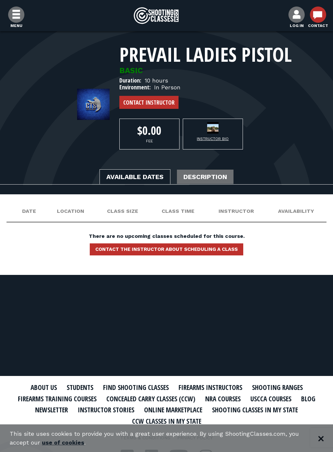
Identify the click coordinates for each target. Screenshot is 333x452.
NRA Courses (224, 398)
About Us (42, 387)
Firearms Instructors (211, 387)
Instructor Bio (213, 138)
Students (79, 387)
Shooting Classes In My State (257, 409)
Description (206, 177)
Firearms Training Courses (56, 398)
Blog (309, 398)
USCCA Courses (272, 398)
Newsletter (49, 409)
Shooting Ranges (278, 387)
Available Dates (135, 177)
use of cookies (63, 442)
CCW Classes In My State (166, 421)
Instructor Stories (105, 409)
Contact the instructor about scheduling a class (166, 249)
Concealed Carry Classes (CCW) (151, 398)
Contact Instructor (149, 102)
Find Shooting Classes (135, 387)
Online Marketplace (174, 409)
